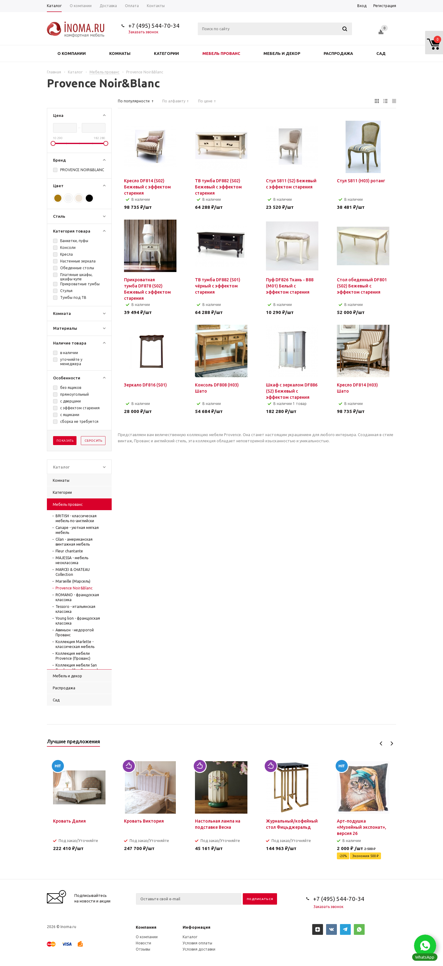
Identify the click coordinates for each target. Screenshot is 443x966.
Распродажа (338, 53)
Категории (166, 53)
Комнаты (119, 53)
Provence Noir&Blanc (74, 588)
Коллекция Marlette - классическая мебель (75, 644)
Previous (381, 743)
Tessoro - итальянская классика (75, 609)
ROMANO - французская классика (77, 597)
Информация (196, 927)
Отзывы (143, 949)
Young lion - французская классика (78, 620)
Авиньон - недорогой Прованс (75, 632)
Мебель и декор (281, 53)
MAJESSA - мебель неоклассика (72, 560)
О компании (71, 53)
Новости (143, 943)
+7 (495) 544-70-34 (154, 25)
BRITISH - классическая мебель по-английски (76, 518)
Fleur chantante (69, 551)
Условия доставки (199, 949)
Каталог (190, 937)
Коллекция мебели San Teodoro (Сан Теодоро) (77, 667)
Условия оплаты (197, 943)
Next (391, 743)
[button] (425, 946)
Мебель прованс (221, 53)
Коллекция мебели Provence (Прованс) (73, 655)
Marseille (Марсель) (73, 581)
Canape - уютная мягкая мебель (77, 530)
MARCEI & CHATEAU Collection (73, 572)
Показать (64, 440)
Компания (146, 927)
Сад (381, 53)
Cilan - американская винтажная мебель (74, 541)
